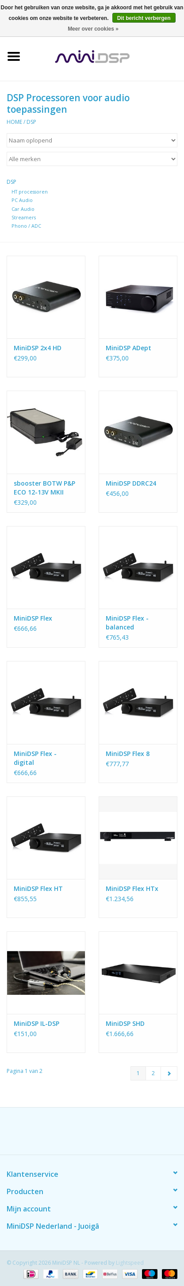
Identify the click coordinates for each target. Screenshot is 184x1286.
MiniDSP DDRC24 (131, 483)
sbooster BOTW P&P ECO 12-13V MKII (44, 487)
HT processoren (30, 191)
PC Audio (22, 200)
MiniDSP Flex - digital (35, 758)
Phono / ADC (26, 225)
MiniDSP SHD (125, 1023)
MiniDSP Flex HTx (132, 888)
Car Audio (23, 209)
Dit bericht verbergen (144, 18)
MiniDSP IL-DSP (36, 1023)
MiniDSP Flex (33, 618)
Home (14, 122)
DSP (31, 122)
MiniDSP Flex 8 (128, 753)
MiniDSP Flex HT (38, 888)
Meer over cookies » (93, 29)
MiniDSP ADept (128, 348)
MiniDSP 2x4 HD (37, 348)
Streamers (24, 217)
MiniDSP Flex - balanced (127, 622)
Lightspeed (130, 1262)
